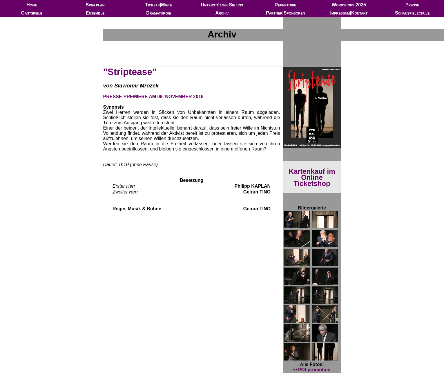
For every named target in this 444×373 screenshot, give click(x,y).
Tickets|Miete (158, 4)
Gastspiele (32, 12)
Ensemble (95, 12)
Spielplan (95, 4)
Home (31, 4)
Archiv (222, 12)
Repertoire (285, 4)
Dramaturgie (158, 12)
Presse (412, 4)
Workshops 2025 (349, 4)
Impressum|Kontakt (348, 12)
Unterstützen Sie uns (222, 4)
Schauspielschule (412, 12)
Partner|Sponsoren (285, 12)
